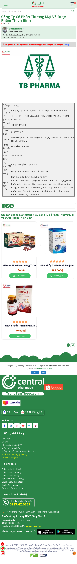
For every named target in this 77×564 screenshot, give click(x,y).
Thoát (44, 372)
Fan (10, 412)
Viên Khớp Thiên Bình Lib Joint (57, 265)
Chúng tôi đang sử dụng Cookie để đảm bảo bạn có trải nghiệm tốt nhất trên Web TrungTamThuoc (37, 367)
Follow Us (7, 420)
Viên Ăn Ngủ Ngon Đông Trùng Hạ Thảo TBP (20, 265)
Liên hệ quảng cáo (10, 457)
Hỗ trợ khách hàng (14, 433)
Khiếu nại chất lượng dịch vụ (14, 454)
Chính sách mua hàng (11, 472)
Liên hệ (5, 441)
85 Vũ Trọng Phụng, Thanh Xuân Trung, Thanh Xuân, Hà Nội (33, 511)
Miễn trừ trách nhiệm (11, 448)
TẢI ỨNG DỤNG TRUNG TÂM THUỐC (19, 531)
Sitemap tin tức (17, 488)
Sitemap (5, 488)
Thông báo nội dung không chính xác (18, 451)
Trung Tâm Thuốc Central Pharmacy (58, 545)
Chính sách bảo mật (44, 368)
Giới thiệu (6, 438)
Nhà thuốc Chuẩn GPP (12, 445)
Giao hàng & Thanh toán (12, 481)
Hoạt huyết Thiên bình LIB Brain (20, 325)
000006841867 (11, 523)
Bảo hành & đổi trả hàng (13, 478)
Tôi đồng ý (34, 372)
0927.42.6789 (20, 504)
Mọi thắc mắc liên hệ (15, 494)
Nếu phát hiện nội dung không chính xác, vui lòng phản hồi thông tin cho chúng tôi (37, 44)
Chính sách (10, 464)
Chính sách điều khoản (12, 469)
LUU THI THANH (16, 520)
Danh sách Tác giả (10, 485)
